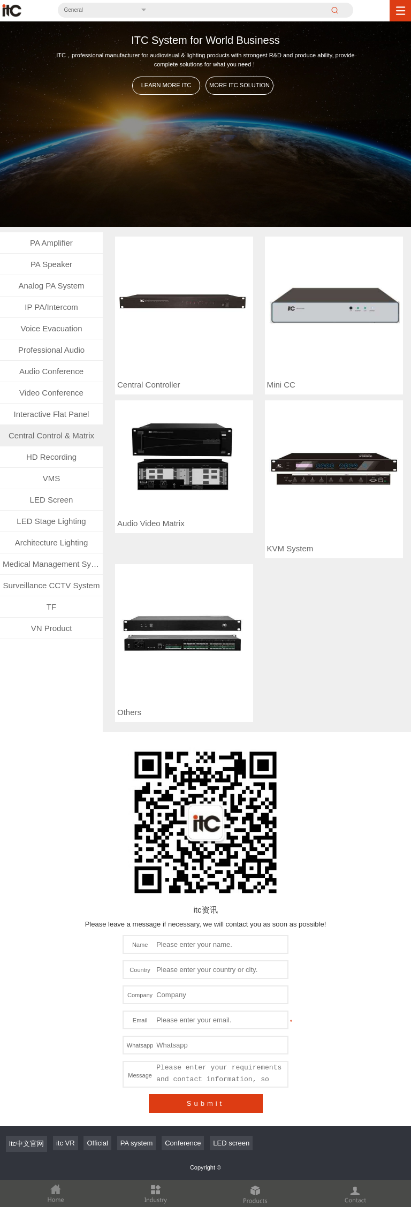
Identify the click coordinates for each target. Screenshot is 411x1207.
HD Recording (51, 456)
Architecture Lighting (51, 542)
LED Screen (51, 499)
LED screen (231, 1143)
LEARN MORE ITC (166, 85)
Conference (183, 1143)
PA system (136, 1143)
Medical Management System (53, 563)
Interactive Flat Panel (51, 414)
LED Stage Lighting (51, 521)
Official (97, 1143)
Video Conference (51, 392)
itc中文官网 (26, 1144)
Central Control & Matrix (51, 435)
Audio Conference (51, 371)
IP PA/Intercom (51, 307)
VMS (51, 478)
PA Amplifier (51, 242)
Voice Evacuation (51, 328)
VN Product (51, 628)
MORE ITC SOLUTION (239, 85)
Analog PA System (51, 285)
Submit (205, 1103)
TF (51, 606)
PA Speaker (51, 264)
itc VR (65, 1143)
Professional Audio (51, 349)
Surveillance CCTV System (51, 585)
